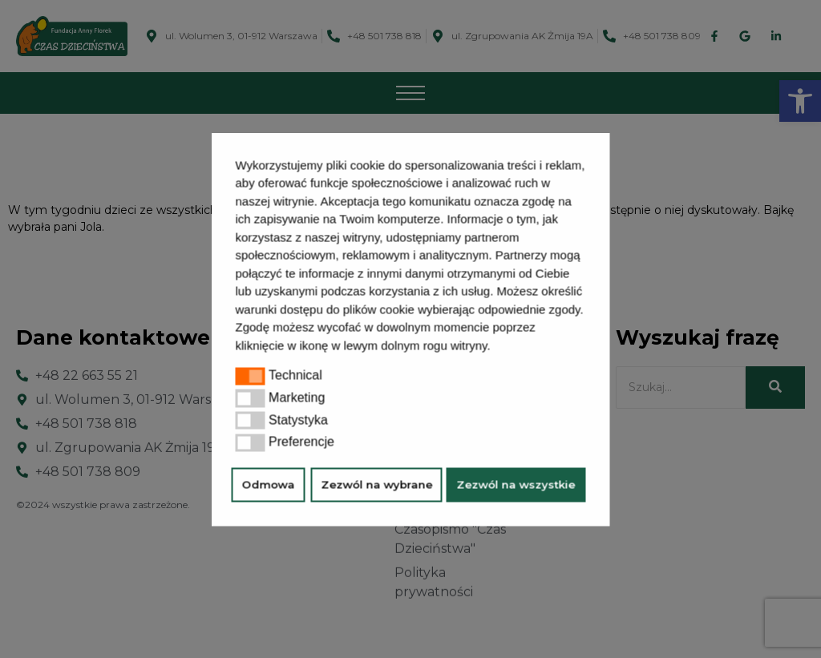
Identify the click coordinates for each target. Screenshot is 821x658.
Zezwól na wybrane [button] (376, 484)
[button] (496, 347)
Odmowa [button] (268, 484)
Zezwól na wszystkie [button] (516, 484)
